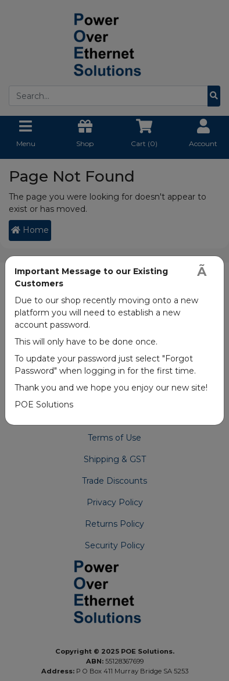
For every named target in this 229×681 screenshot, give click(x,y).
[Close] (205, 271)
